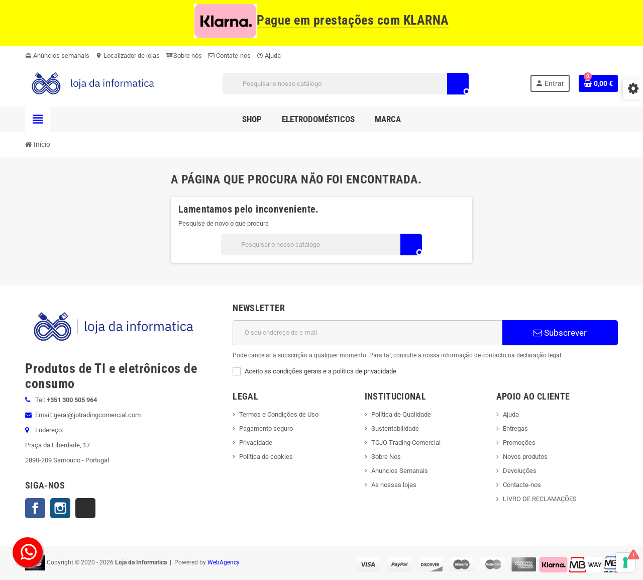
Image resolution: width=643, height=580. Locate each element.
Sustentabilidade (395, 428)
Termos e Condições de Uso (278, 414)
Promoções (519, 442)
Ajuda (269, 55)
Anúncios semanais (57, 55)
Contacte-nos (522, 485)
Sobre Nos (386, 456)
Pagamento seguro (266, 428)
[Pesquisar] (345, 83)
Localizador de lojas (127, 55)
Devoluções (520, 470)
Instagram (60, 508)
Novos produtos (525, 456)
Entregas (515, 428)
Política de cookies (266, 456)
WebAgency (223, 562)
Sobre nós (184, 55)
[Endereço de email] (367, 332)
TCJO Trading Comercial (406, 442)
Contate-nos (229, 55)
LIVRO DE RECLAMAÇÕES (540, 499)
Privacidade (255, 442)
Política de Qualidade (401, 414)
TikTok (85, 508)
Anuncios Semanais (399, 470)
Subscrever (560, 333)
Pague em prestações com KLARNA (321, 20)
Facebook (35, 508)
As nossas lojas (393, 485)
